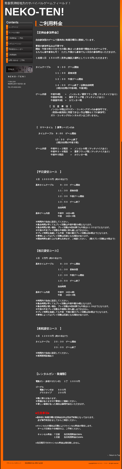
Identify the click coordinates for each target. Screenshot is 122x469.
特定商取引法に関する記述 (34, 463)
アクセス (19, 69)
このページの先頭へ (113, 456)
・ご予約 (16, 60)
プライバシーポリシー (13, 463)
